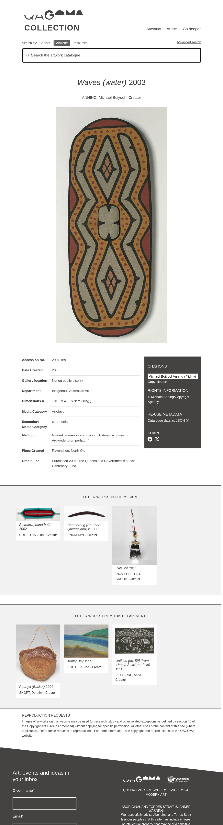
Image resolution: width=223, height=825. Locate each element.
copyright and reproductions (150, 731)
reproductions (82, 731)
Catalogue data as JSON (166, 420)
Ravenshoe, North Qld (68, 451)
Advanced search (189, 42)
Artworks (153, 29)
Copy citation (157, 382)
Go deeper (192, 29)
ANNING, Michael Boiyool (103, 97)
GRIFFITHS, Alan (31, 535)
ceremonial (60, 422)
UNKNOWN (75, 535)
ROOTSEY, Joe (78, 667)
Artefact (57, 411)
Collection (52, 27)
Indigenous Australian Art (70, 391)
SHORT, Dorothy (31, 692)
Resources (79, 43)
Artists (172, 29)
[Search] (111, 55)
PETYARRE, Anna (128, 675)
